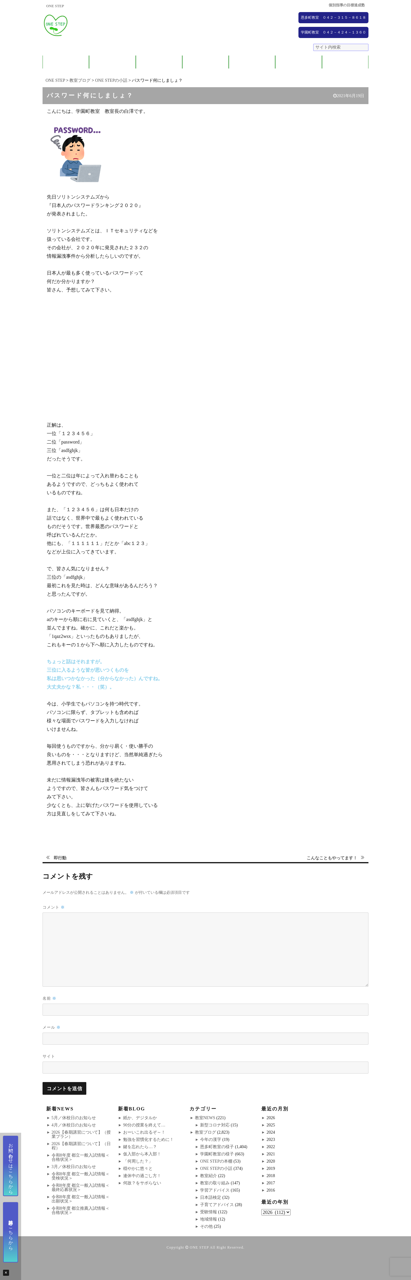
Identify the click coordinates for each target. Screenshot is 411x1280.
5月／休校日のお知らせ (74, 1118)
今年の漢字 (210, 1139)
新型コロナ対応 (215, 1125)
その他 (206, 1226)
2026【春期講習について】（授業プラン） (81, 1134)
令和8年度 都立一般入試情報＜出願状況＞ (81, 1199)
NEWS (298, 62)
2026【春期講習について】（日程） (81, 1145)
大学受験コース (252, 62)
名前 (49, 998)
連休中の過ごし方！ (142, 1175)
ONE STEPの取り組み (205, 62)
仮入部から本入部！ (142, 1154)
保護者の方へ (112, 62)
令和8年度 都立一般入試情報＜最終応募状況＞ (81, 1187)
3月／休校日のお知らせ (74, 1166)
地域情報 (208, 1219)
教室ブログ (205, 1132)
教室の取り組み (215, 1183)
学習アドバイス (215, 1190)
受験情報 (208, 1212)
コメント (54, 907)
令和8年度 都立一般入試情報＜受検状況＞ (81, 1176)
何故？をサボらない (142, 1183)
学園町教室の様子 (217, 1154)
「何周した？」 (138, 1161)
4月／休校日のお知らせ (74, 1125)
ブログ (345, 62)
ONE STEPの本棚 (216, 1161)
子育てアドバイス (217, 1204)
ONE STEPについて (66, 62)
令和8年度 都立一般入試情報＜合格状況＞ (81, 1157)
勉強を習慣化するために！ (148, 1139)
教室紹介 (159, 62)
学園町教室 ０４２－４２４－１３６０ (333, 32)
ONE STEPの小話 (216, 1168)
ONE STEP (199, 1247)
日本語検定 (210, 1197)
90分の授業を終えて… (144, 1125)
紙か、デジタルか (140, 1118)
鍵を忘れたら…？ (140, 1147)
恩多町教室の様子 (217, 1147)
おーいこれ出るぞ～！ (144, 1132)
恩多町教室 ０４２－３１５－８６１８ (333, 17)
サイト (49, 1056)
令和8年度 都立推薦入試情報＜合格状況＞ (81, 1210)
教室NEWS (205, 1118)
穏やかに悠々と (138, 1168)
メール (52, 1027)
